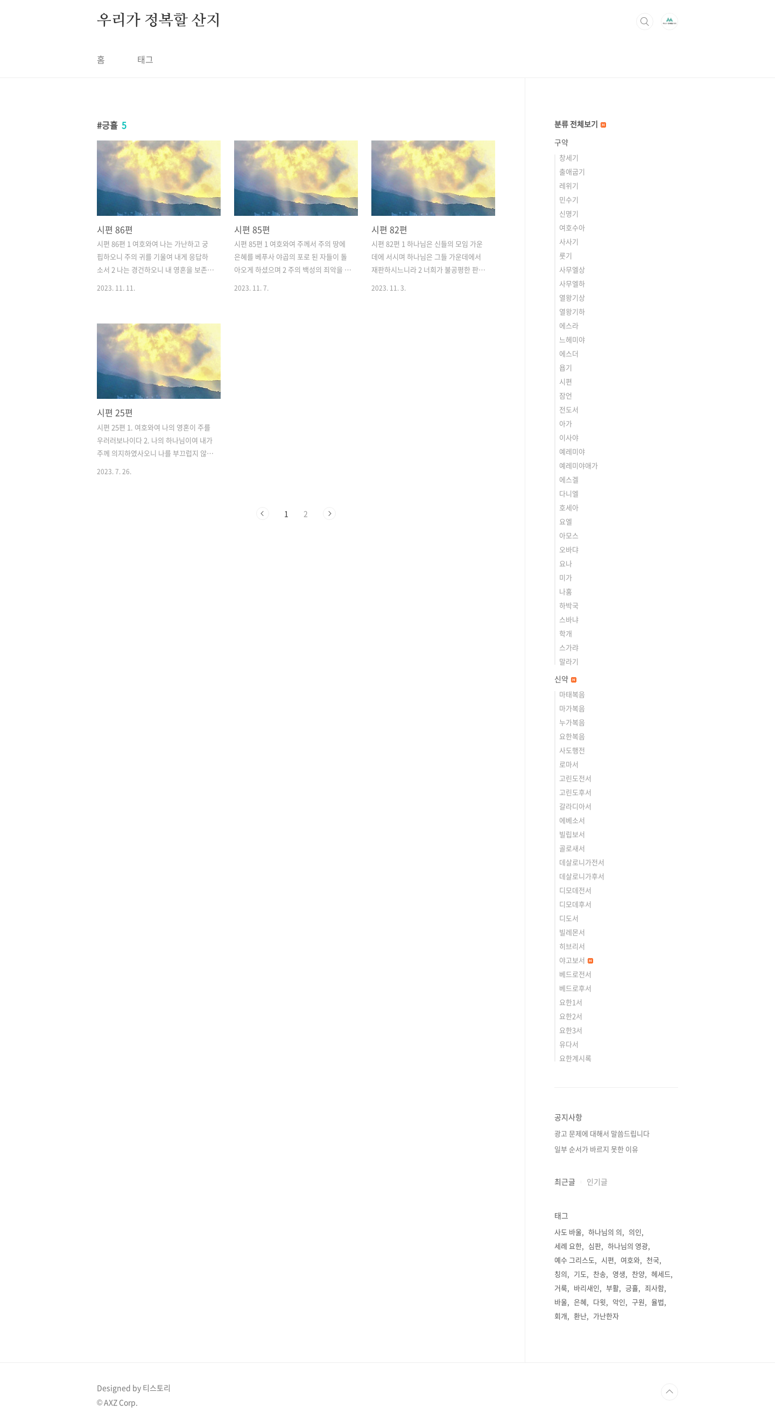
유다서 (569, 1044)
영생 (618, 1274)
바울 (560, 1302)
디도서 (569, 918)
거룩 (560, 1288)
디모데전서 (575, 890)
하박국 (569, 605)
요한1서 (570, 1002)
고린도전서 (575, 778)
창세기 (569, 157)
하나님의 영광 (628, 1246)
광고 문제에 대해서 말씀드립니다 (602, 1133)
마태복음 (572, 694)
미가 (565, 577)
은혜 (580, 1302)
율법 (657, 1302)
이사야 (569, 437)
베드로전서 (575, 974)
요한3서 (570, 1030)
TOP (669, 1392)
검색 (645, 21)
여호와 (630, 1260)
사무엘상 (572, 269)
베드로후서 (575, 988)
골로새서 (572, 848)
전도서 (569, 409)
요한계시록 (575, 1058)
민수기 (569, 199)
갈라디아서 (575, 806)
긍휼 (631, 1288)
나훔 (565, 591)
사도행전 (572, 750)
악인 (618, 1302)
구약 (561, 142)
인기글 (597, 1181)
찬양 (638, 1274)
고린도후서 (575, 792)
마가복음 (572, 708)
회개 (560, 1316)
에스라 (569, 325)
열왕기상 (572, 297)
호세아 (569, 507)
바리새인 (587, 1288)
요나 (565, 563)
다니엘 (569, 493)
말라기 (569, 661)
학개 (565, 633)
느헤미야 (572, 339)
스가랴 (569, 647)
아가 (565, 423)
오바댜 (569, 549)
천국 (652, 1260)
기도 (580, 1274)
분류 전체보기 (580, 123)
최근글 (564, 1181)
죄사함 (654, 1288)
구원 (638, 1302)
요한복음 (572, 736)
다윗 (599, 1302)
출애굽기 (572, 171)
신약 (565, 678)
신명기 (569, 213)
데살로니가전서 (581, 862)
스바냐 (569, 619)
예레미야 (572, 451)
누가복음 (572, 722)
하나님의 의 (605, 1232)
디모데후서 (575, 904)
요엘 (565, 521)
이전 (262, 513)
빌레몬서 (572, 932)
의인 (635, 1232)
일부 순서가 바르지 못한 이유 (596, 1149)
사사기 (569, 241)
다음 (329, 513)
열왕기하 (572, 311)
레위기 (569, 185)
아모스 (569, 535)
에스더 (569, 353)
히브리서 (572, 946)
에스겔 (569, 479)
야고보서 (576, 960)
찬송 (599, 1274)
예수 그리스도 (574, 1260)
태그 (145, 59)
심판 (594, 1246)
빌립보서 (572, 834)
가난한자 (606, 1316)
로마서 (569, 764)
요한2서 (570, 1016)
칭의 (560, 1274)
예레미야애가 (578, 465)
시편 (565, 381)
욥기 (565, 367)
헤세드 (661, 1274)
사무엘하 (572, 283)
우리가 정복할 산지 (159, 21)
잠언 (565, 395)
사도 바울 (568, 1232)
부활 (612, 1288)
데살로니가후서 (581, 876)
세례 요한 (568, 1246)
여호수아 (572, 227)
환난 (580, 1316)
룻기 (565, 255)
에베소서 (572, 820)
